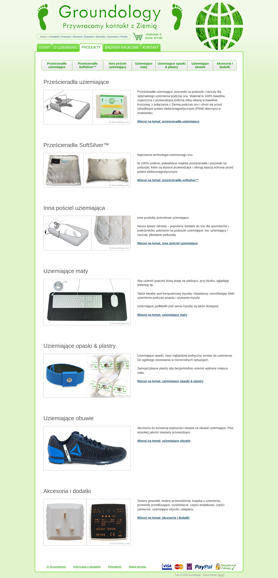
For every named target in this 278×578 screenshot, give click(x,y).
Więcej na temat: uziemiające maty (162, 315)
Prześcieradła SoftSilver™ (88, 65)
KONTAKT (151, 47)
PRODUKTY (91, 47)
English (55, 36)
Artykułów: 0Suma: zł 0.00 (153, 36)
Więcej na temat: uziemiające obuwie (163, 440)
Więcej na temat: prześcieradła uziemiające (168, 121)
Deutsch (77, 36)
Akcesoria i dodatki (225, 65)
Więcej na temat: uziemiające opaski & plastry (170, 381)
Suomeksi (113, 36)
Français (66, 36)
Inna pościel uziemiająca (117, 65)
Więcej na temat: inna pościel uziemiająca (167, 243)
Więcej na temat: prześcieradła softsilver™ (168, 180)
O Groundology (56, 566)
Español (89, 36)
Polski (124, 36)
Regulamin (114, 566)
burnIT (221, 575)
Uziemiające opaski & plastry (171, 65)
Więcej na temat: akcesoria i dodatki (163, 517)
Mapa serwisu (137, 566)
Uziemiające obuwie (200, 65)
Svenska (100, 36)
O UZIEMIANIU (65, 47)
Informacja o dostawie (87, 566)
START (44, 47)
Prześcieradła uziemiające (56, 65)
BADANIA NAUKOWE (122, 47)
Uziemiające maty (143, 65)
